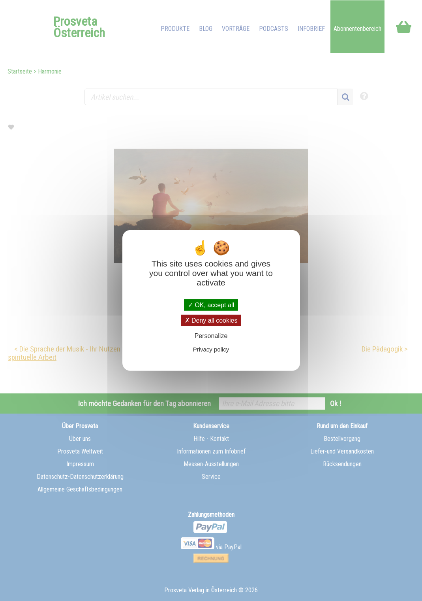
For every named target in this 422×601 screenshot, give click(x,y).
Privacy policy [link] (211, 349)
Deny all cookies (211, 320)
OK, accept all (211, 305)
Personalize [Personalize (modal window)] (211, 336)
